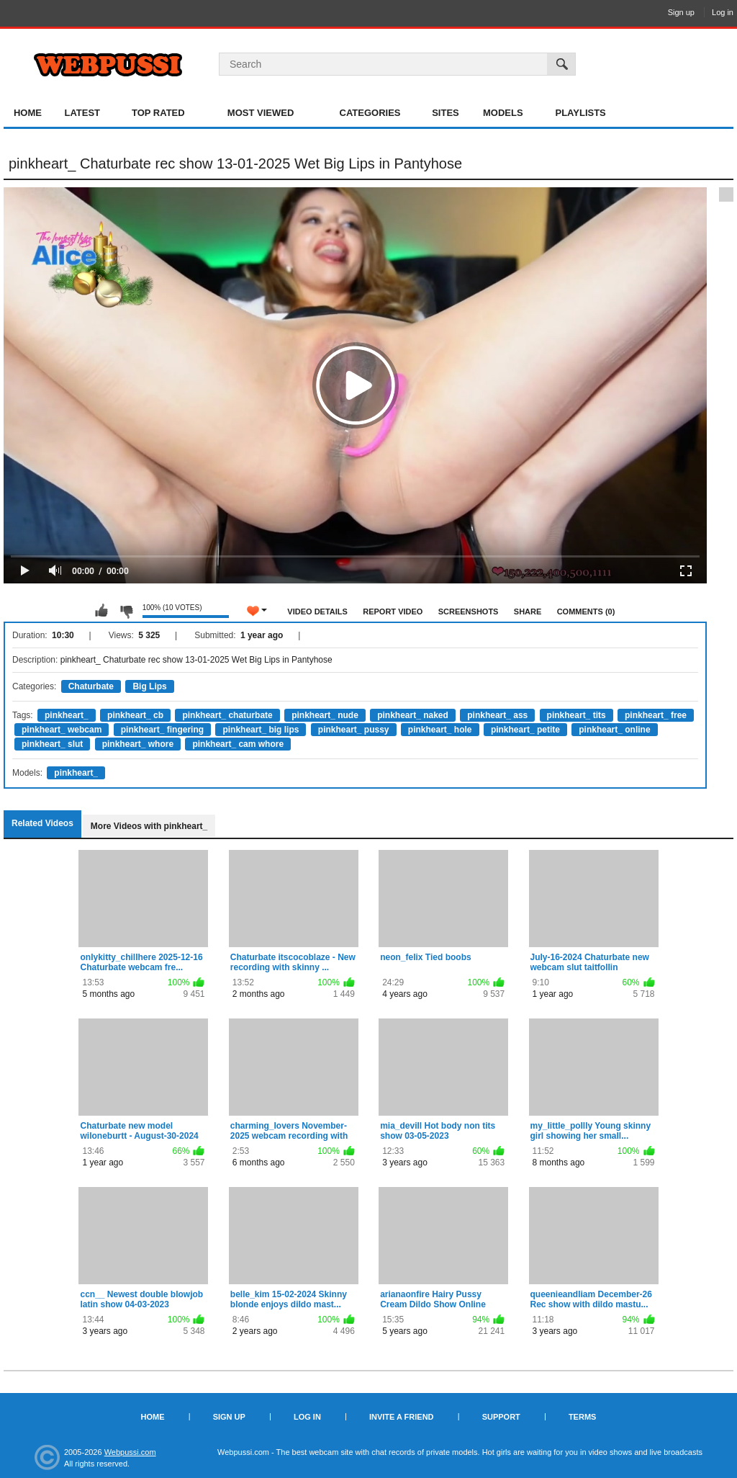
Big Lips (149, 686)
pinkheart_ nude (324, 715)
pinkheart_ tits (576, 715)
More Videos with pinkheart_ (149, 826)
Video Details (317, 611)
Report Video (392, 611)
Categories (370, 112)
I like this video (101, 611)
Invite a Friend (401, 1416)
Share (528, 611)
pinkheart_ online (614, 730)
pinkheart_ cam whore (238, 744)
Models (503, 112)
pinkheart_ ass (497, 715)
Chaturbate (91, 686)
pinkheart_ (67, 715)
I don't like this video (126, 611)
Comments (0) (586, 611)
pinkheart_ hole (440, 730)
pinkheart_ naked (412, 715)
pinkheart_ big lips (260, 730)
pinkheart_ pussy (353, 730)
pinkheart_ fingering (162, 730)
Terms (583, 1416)
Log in (722, 12)
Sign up (681, 12)
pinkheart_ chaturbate (227, 715)
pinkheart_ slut (52, 744)
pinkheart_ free (656, 715)
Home (28, 112)
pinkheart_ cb (135, 715)
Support (501, 1416)
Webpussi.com (130, 1452)
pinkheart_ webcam (61, 730)
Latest (82, 112)
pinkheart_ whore (137, 744)
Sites (445, 112)
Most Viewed (260, 112)
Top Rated (158, 112)
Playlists (580, 112)
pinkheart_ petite (525, 730)
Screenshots (468, 611)
